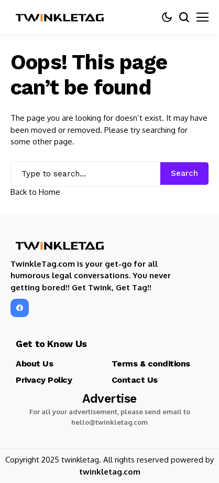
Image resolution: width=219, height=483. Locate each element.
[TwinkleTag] (60, 17)
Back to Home (35, 192)
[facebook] (19, 308)
